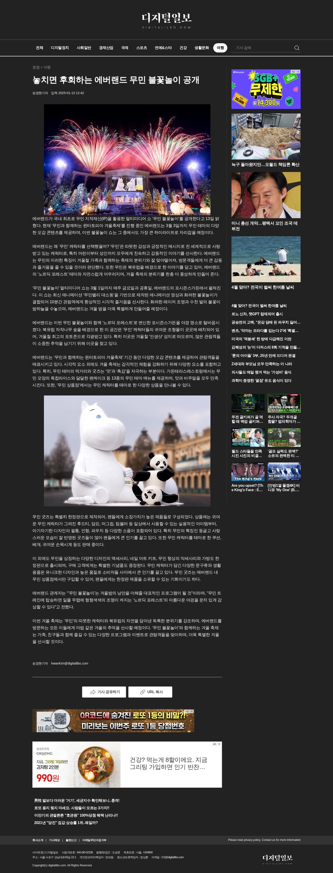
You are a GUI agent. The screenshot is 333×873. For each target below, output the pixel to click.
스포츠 (141, 48)
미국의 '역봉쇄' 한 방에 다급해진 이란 (261, 339)
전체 (39, 48)
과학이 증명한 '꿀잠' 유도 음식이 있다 (261, 381)
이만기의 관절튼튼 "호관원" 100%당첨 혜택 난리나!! (76, 815)
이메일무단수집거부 (94, 840)
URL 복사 (150, 692)
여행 (220, 48)
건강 (183, 48)
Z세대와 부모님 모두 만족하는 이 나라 (261, 364)
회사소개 (37, 840)
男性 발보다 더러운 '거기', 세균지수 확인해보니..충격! (77, 801)
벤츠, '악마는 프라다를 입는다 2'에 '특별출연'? (265, 331)
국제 (124, 48)
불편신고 (71, 840)
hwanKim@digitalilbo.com (69, 663)
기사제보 (54, 840)
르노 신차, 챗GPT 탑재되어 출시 (257, 314)
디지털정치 (60, 48)
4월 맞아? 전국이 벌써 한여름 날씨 (259, 306)
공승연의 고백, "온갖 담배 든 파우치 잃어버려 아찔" (265, 322)
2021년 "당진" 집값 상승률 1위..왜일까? (66, 823)
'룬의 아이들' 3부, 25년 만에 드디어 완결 (263, 356)
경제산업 (106, 48)
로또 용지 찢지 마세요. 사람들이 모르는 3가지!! (71, 808)
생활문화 (201, 48)
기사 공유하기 (104, 692)
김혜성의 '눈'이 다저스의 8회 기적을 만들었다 (265, 347)
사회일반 (84, 48)
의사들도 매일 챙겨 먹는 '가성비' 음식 (261, 372)
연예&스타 (163, 48)
